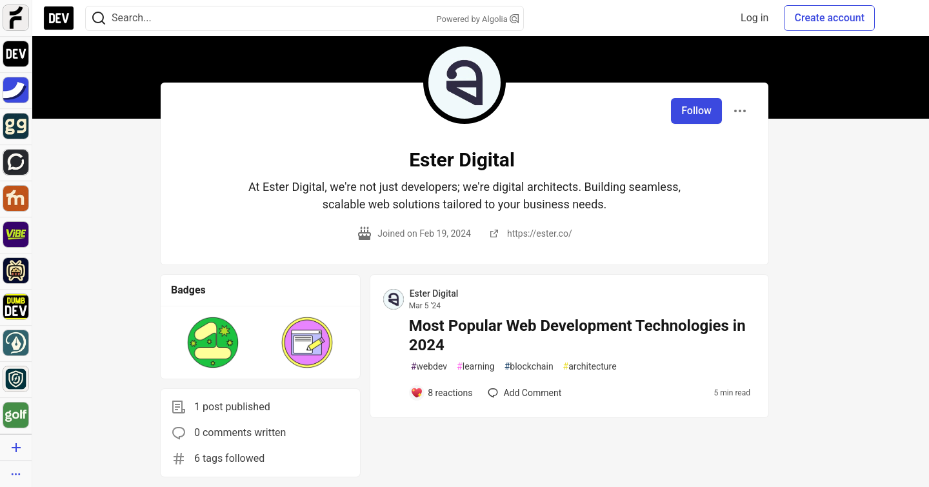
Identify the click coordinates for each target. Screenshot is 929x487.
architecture (590, 366)
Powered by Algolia (477, 19)
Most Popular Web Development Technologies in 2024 (577, 335)
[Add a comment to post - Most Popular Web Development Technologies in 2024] (442, 392)
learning (476, 366)
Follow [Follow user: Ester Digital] (696, 110)
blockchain (529, 366)
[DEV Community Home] (59, 18)
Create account (829, 18)
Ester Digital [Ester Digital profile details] (434, 293)
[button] (213, 342)
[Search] (99, 18)
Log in (754, 18)
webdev (429, 366)
